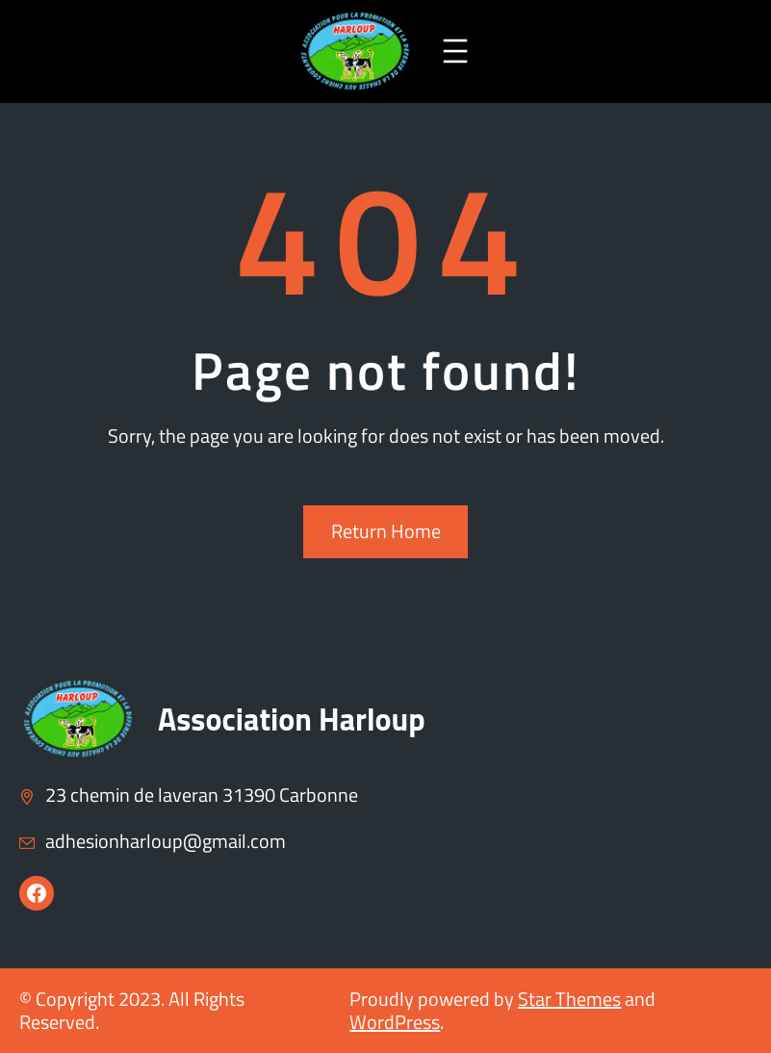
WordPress (394, 1022)
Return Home (386, 531)
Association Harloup (291, 719)
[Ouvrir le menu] (455, 51)
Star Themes (569, 999)
